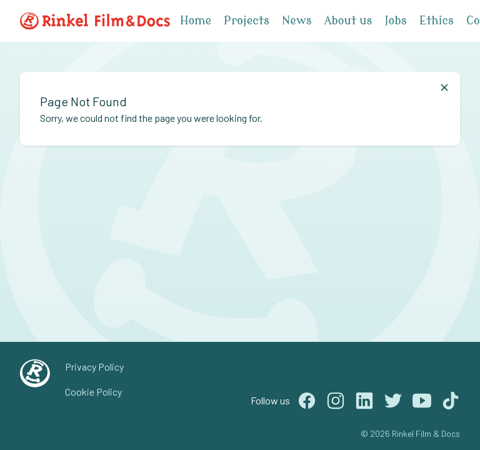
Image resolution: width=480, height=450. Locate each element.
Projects (246, 20)
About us (348, 20)
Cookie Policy (93, 392)
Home (195, 20)
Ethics (436, 20)
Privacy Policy (94, 366)
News (297, 20)
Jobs (395, 20)
